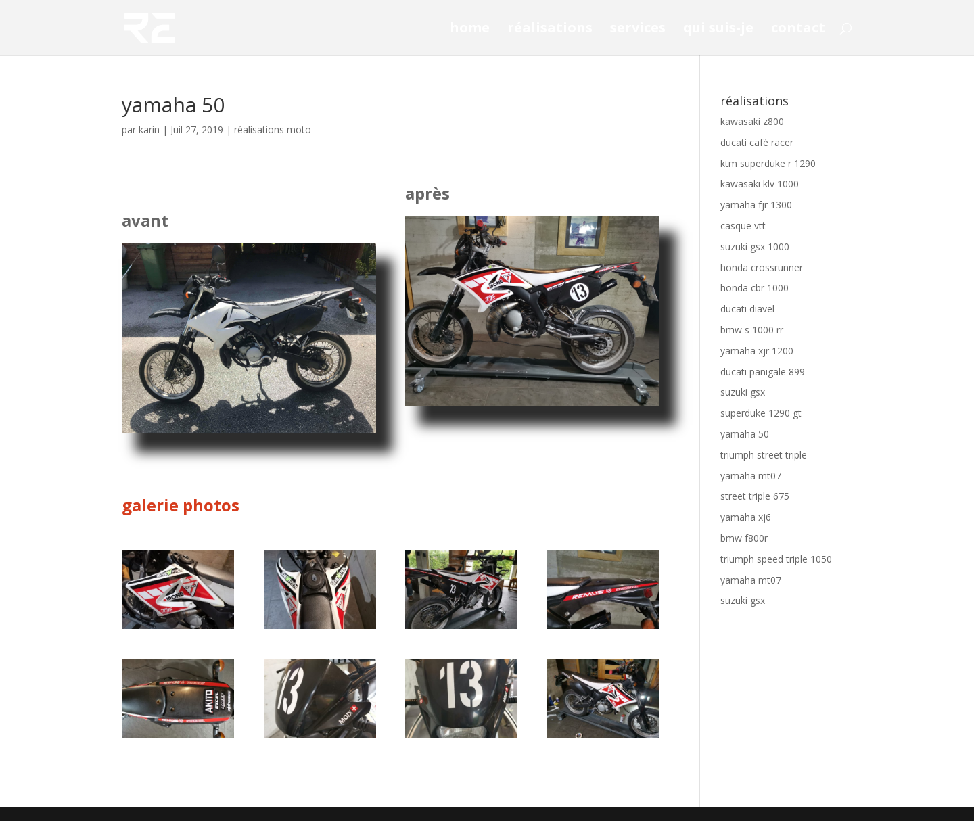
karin (149, 129)
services (638, 30)
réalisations (550, 30)
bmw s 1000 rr (751, 329)
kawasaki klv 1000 (759, 183)
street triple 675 (754, 496)
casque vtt (743, 225)
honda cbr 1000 (754, 287)
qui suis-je (718, 30)
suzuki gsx (742, 391)
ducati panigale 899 (762, 371)
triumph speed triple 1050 (776, 559)
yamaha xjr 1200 (756, 350)
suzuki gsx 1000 (754, 246)
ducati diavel (747, 308)
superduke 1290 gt (761, 412)
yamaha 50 (744, 433)
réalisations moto (272, 129)
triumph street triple (763, 454)
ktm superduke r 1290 (768, 163)
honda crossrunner (761, 267)
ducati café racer (756, 142)
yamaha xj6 (745, 517)
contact (798, 30)
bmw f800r (744, 538)
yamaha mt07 (750, 475)
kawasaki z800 (752, 121)
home (470, 30)
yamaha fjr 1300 (756, 204)
